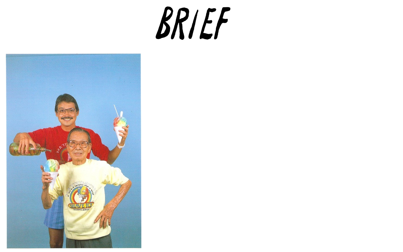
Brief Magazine (201, 27)
